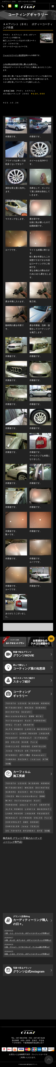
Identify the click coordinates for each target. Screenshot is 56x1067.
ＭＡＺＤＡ (29, 708)
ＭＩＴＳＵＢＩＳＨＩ (14, 708)
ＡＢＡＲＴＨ (28, 725)
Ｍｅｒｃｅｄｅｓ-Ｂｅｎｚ (16, 716)
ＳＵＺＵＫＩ (26, 712)
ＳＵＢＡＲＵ (40, 708)
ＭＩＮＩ (39, 716)
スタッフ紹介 (20, 680)
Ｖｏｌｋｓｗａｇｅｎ (14, 721)
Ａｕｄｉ (28, 721)
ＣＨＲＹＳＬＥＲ (39, 746)
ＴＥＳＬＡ (18, 751)
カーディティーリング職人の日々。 (26, 920)
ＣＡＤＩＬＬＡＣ (12, 746)
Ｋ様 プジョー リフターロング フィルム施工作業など (27, 947)
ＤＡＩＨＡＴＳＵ (12, 712)
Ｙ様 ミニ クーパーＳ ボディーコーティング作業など (27, 933)
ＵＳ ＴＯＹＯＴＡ (33, 751)
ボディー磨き (24, 755)
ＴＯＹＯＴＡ (10, 703)
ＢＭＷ (31, 716)
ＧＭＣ (25, 822)
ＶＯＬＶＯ (15, 742)
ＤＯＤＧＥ (25, 746)
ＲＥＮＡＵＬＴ (25, 738)
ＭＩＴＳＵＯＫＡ (37, 792)
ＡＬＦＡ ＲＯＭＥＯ (14, 729)
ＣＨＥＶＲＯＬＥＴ (13, 822)
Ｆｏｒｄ (33, 742)
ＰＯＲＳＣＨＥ (40, 721)
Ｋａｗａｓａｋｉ (39, 755)
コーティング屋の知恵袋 (25, 667)
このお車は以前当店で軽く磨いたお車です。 (20, 64)
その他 (8, 764)
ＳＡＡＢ (24, 742)
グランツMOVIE (19, 654)
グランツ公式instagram (25, 970)
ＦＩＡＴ (17, 725)
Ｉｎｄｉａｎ (35, 759)
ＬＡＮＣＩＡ (30, 729)
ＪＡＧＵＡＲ (44, 734)
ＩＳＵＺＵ (9, 796)
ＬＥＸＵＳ (22, 703)
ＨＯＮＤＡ (45, 703)
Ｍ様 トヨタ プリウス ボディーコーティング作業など (27, 954)
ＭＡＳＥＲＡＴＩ (44, 729)
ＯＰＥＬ (8, 725)
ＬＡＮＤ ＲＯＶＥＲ (28, 734)
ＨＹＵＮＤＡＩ (11, 755)
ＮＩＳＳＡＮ (33, 703)
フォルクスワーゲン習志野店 (14, 55)
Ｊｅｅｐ (8, 751)
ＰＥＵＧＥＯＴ (11, 738)
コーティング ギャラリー (18, 693)
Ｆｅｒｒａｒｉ (11, 734)
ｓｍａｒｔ (23, 805)
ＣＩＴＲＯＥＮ (41, 738)
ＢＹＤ (39, 831)
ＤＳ (7, 742)
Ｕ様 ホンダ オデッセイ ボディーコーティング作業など (27, 940)
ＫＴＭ (45, 759)
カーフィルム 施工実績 (18, 773)
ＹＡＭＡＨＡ (10, 759)
